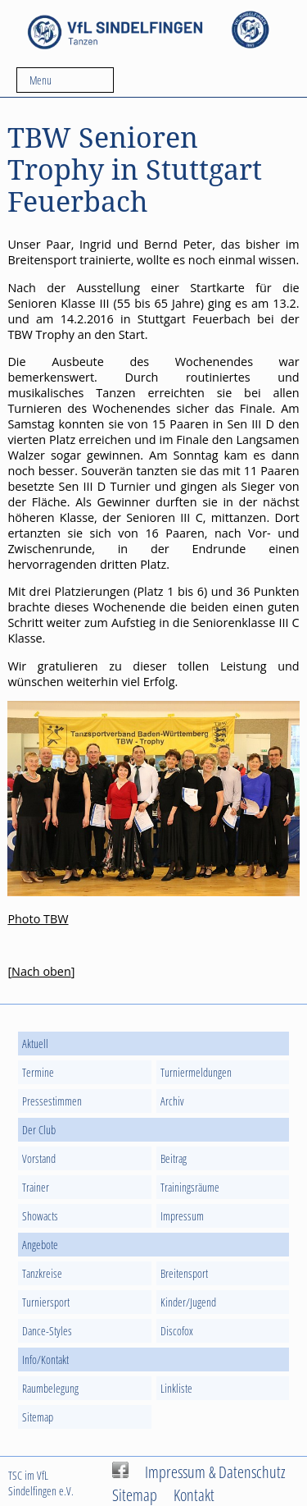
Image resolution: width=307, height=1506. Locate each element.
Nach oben (41, 971)
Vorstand (39, 1158)
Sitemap (37, 1417)
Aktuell (35, 1043)
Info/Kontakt (45, 1359)
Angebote (40, 1244)
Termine (38, 1072)
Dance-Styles (47, 1331)
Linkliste (176, 1388)
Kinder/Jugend (188, 1302)
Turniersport (46, 1302)
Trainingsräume (189, 1187)
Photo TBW (37, 919)
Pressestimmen (52, 1101)
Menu (40, 80)
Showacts (40, 1216)
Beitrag (173, 1158)
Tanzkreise (42, 1273)
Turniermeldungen (196, 1072)
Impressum (182, 1216)
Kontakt (194, 1494)
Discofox (176, 1331)
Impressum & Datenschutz (215, 1471)
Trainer (35, 1187)
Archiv (172, 1101)
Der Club (39, 1130)
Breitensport (184, 1273)
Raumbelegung (50, 1388)
